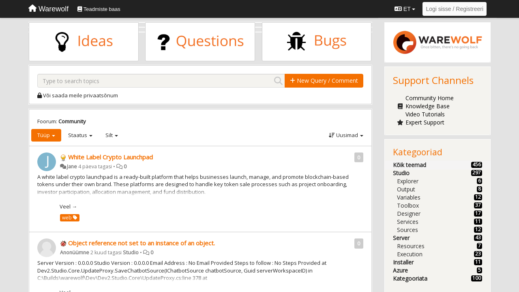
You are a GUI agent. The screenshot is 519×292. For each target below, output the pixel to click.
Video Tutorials (425, 114)
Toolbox (408, 205)
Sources (407, 230)
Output (406, 189)
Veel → (68, 206)
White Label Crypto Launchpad (110, 157)
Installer (403, 262)
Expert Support (424, 122)
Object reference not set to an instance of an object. (141, 243)
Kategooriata (410, 278)
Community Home (429, 98)
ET (405, 9)
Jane (72, 166)
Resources (411, 246)
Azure (400, 270)
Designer (408, 213)
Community (72, 121)
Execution (409, 254)
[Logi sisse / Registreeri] (454, 9)
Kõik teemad (409, 165)
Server (401, 238)
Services (407, 221)
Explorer (407, 181)
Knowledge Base (427, 106)
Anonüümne (74, 252)
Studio (131, 252)
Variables (408, 197)
